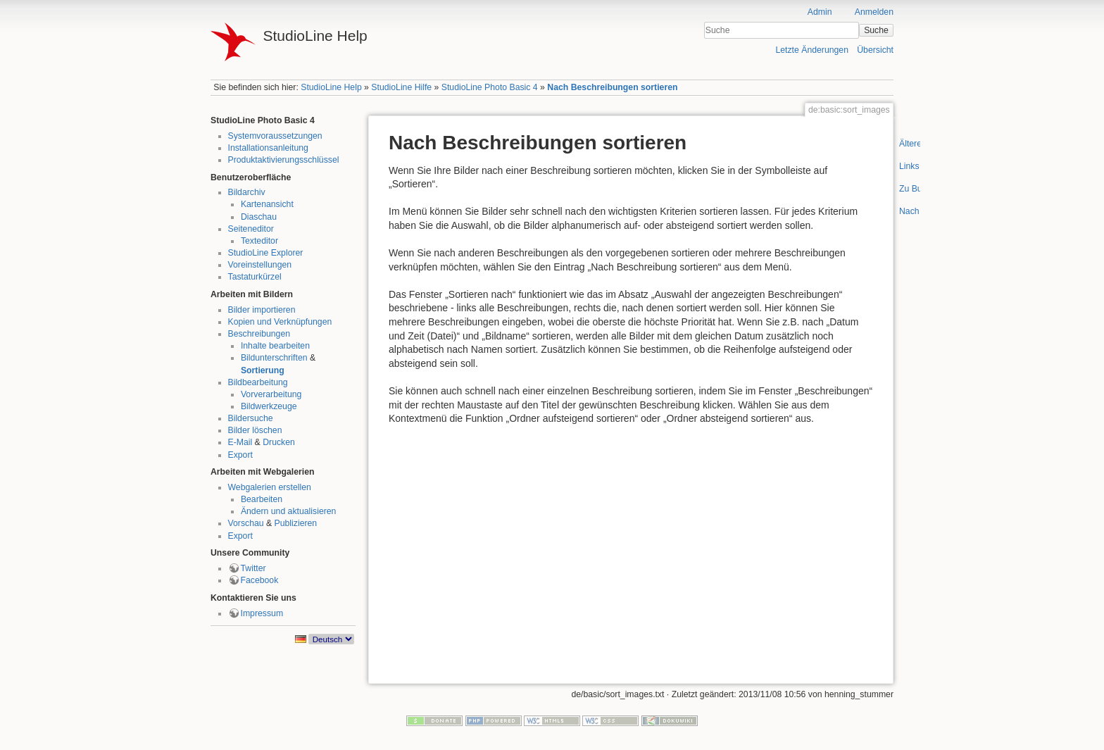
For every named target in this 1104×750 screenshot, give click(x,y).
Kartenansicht (267, 204)
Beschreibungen (259, 334)
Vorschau (246, 523)
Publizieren (296, 523)
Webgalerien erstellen (269, 487)
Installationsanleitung (268, 148)
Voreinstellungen (260, 265)
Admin (820, 12)
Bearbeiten (261, 499)
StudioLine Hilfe (401, 87)
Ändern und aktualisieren (289, 511)
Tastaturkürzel (255, 277)
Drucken (279, 442)
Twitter (253, 568)
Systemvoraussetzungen (275, 136)
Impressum (262, 613)
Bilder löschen (255, 430)
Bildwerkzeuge (269, 406)
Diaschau (259, 217)
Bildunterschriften (274, 358)
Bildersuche (250, 418)
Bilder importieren (262, 310)
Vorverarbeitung (271, 394)
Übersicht (875, 50)
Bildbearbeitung (258, 382)
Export (240, 455)
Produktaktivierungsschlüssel (283, 160)
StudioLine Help (331, 87)
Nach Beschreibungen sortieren (612, 87)
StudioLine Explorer (265, 253)
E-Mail (240, 442)
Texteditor (259, 241)
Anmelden (874, 12)
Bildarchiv (246, 192)
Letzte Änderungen (811, 50)
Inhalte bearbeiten (275, 346)
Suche (876, 30)
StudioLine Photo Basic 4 (489, 87)
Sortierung (262, 370)
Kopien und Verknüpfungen (280, 322)
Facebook (260, 580)
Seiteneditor (251, 229)
